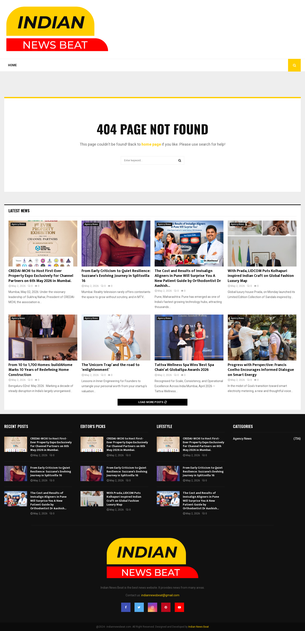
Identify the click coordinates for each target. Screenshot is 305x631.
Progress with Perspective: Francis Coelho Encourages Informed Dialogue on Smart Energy (261, 370)
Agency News (18, 224)
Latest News (18, 210)
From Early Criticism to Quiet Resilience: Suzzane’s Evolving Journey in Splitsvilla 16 (116, 276)
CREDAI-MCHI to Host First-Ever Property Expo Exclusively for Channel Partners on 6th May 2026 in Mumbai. (40, 276)
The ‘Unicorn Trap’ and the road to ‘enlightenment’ (111, 367)
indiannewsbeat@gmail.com (160, 595)
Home (12, 65)
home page (151, 144)
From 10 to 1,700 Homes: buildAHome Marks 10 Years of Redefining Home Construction (40, 370)
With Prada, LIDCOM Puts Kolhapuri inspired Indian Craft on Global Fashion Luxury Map (261, 276)
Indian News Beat (198, 626)
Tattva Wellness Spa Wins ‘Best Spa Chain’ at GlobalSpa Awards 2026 (184, 367)
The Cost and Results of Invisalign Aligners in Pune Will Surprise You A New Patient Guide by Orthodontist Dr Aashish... (188, 278)
